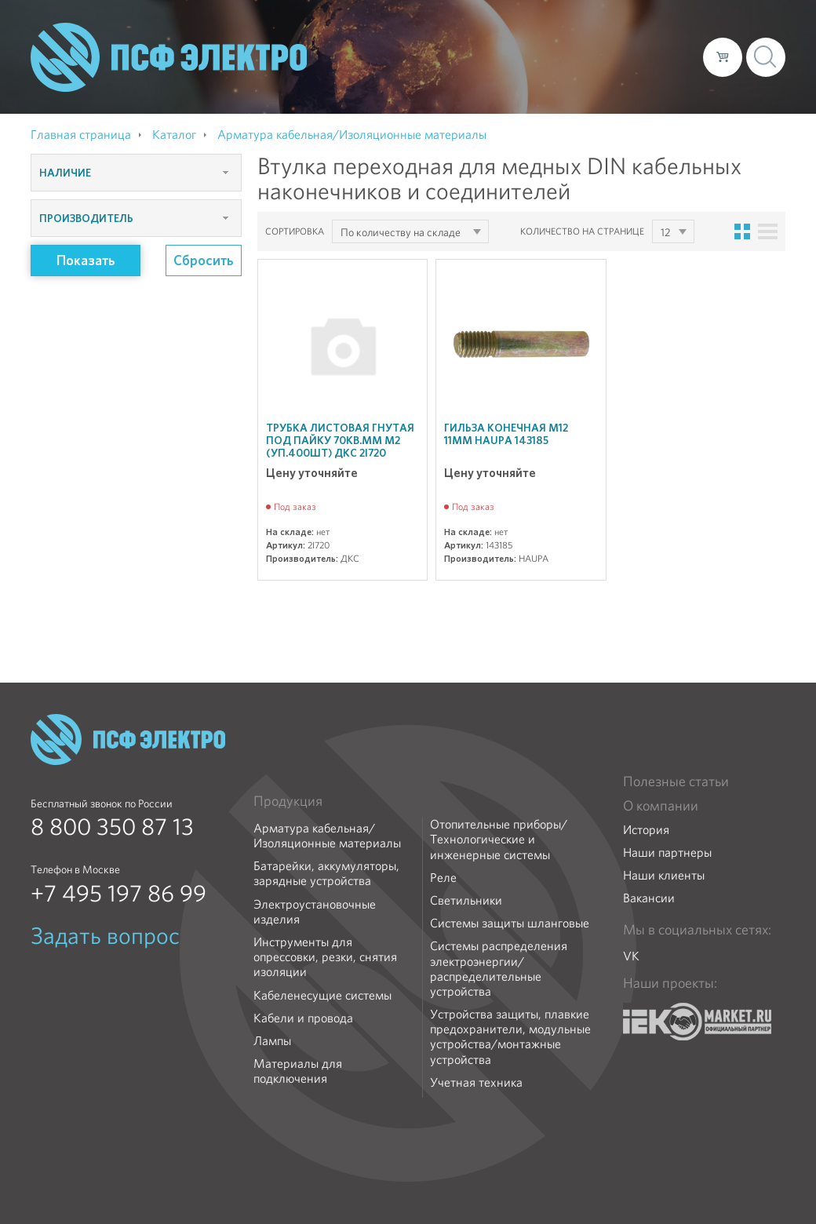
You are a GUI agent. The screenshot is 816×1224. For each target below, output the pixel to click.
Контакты (661, 56)
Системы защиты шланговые (509, 923)
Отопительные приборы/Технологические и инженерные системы (498, 839)
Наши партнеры (667, 852)
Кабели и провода (303, 1018)
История (646, 829)
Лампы (272, 1040)
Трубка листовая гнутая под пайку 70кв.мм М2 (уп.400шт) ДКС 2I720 (340, 440)
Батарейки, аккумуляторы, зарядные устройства (326, 873)
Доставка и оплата (562, 56)
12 (665, 232)
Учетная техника (476, 1082)
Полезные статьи (676, 781)
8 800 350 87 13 (112, 827)
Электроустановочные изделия (314, 912)
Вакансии (649, 898)
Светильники (466, 900)
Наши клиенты (664, 875)
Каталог (466, 56)
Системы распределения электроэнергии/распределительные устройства (498, 968)
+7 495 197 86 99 (118, 893)
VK (631, 956)
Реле (443, 877)
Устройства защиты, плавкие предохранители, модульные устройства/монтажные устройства (510, 1037)
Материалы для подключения (297, 1071)
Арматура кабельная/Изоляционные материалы (327, 836)
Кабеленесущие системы (322, 995)
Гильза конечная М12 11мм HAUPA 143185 (506, 434)
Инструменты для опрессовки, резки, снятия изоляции (325, 957)
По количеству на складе (401, 232)
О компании (391, 56)
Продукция (287, 801)
